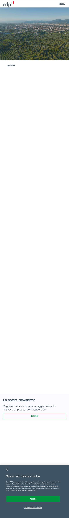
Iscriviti (34, 416)
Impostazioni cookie (33, 507)
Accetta (33, 499)
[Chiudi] (7, 469)
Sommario (11, 65)
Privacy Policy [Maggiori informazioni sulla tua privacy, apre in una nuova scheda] (31, 490)
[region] (34, 491)
